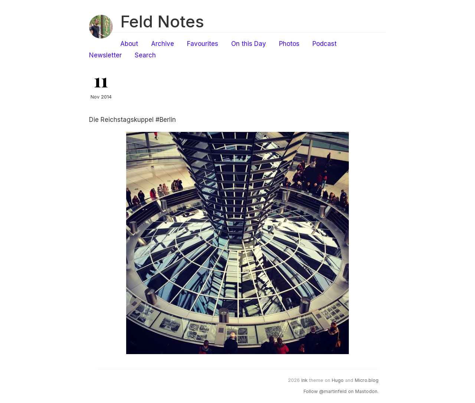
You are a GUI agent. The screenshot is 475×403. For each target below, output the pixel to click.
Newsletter (105, 55)
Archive (162, 43)
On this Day (248, 43)
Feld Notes (162, 21)
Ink (304, 380)
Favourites (202, 43)
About (129, 43)
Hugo (338, 380)
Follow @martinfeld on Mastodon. (341, 391)
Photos (289, 43)
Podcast (324, 43)
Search (145, 55)
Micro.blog (367, 380)
